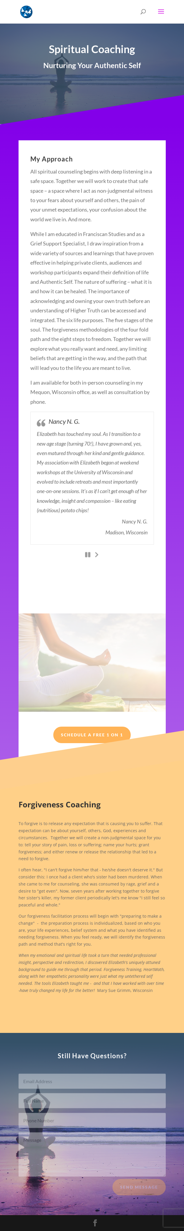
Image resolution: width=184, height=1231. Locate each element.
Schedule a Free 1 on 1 (92, 734)
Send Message (139, 1190)
